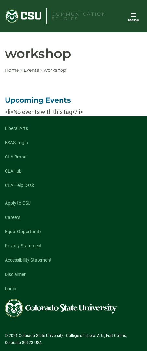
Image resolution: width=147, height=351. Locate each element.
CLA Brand (16, 156)
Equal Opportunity (23, 231)
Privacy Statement (23, 245)
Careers (12, 217)
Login (10, 288)
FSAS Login (16, 142)
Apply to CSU (18, 203)
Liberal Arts (16, 128)
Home (12, 70)
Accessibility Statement (28, 260)
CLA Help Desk (19, 185)
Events (31, 70)
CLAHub (13, 171)
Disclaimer (15, 274)
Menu (133, 20)
